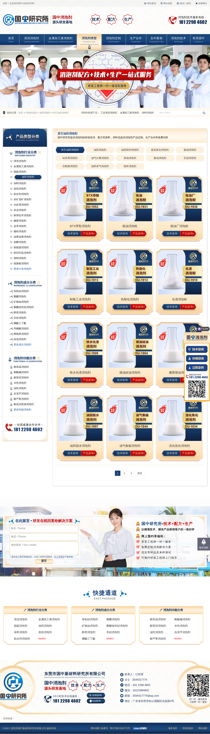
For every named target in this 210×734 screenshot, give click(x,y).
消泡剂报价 (187, 728)
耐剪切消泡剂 (21, 377)
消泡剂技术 (178, 40)
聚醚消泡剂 (20, 296)
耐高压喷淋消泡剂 (24, 404)
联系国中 (199, 40)
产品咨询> (89, 233)
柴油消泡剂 (160, 158)
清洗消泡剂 (31, 40)
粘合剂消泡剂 (21, 194)
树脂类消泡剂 (21, 334)
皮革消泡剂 (20, 226)
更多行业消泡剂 (22, 268)
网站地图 (167, 3)
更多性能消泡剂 (22, 409)
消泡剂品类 (31, 112)
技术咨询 (72, 233)
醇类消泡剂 (20, 312)
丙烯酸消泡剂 (21, 328)
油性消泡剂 (20, 388)
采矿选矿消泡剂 (22, 199)
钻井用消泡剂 (70, 158)
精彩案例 (151, 3)
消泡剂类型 (89, 40)
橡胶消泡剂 (20, 220)
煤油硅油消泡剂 (129, 372)
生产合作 (136, 40)
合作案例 (156, 40)
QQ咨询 (96, 700)
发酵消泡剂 (20, 242)
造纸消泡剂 (20, 188)
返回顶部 (203, 547)
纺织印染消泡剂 (22, 252)
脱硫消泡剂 (20, 171)
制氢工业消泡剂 (80, 299)
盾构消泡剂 (20, 258)
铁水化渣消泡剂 (80, 372)
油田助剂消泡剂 (130, 149)
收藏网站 (202, 3)
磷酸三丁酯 (20, 323)
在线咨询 (97, 695)
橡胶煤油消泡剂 (179, 372)
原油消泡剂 (130, 158)
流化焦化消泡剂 (179, 445)
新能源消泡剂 (21, 247)
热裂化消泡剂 (130, 299)
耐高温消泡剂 (21, 367)
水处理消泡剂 (21, 204)
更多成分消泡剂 (22, 344)
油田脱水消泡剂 (80, 445)
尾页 (139, 473)
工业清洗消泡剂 (108, 112)
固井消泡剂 (130, 166)
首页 (11, 40)
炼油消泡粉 (129, 226)
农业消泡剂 (20, 210)
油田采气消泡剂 (100, 166)
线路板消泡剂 (21, 263)
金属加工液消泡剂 (60, 40)
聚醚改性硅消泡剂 (24, 307)
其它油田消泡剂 (60, 112)
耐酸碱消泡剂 (21, 372)
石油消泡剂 (190, 158)
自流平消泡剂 (21, 393)
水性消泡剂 (20, 383)
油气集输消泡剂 (129, 445)
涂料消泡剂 (148, 112)
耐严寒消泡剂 (21, 399)
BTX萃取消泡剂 (80, 226)
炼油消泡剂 (190, 149)
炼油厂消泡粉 (179, 226)
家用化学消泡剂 (22, 215)
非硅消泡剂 (20, 317)
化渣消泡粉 (179, 299)
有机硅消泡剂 (21, 291)
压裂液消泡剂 (70, 166)
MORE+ (42, 638)
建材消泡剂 (20, 231)
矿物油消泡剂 (21, 301)
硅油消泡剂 (20, 339)
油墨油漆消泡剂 (22, 236)
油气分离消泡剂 (100, 158)
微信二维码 (185, 3)
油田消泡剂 (44, 112)
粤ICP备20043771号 (120, 728)
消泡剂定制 (113, 40)
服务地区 (172, 728)
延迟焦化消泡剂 (160, 149)
